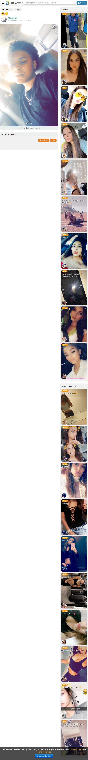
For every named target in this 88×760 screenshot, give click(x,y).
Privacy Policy (77, 749)
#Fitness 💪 (66, 577)
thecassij (65, 504)
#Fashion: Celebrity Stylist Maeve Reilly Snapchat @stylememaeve (73, 725)
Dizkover (14, 3)
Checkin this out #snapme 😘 (71, 687)
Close (53, 140)
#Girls (18, 9)
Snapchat (7, 9)
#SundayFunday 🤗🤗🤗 (70, 393)
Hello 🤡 (64, 430)
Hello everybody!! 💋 (68, 614)
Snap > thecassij (67, 540)
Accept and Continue (44, 756)
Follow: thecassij (67, 467)
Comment (44, 140)
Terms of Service (44, 752)
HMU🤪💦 (65, 237)
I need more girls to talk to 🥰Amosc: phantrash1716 (71, 275)
